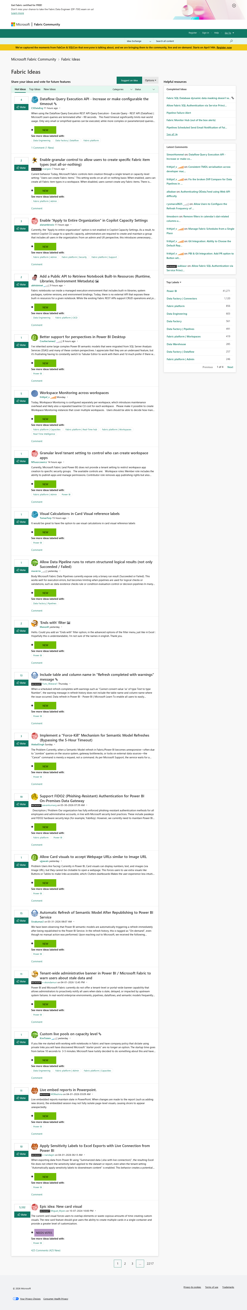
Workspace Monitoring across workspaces (74, 392)
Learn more (17, 13)
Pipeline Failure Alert (179, 112)
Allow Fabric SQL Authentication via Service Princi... (197, 105)
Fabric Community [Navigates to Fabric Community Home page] (47, 24)
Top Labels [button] (172, 282)
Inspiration (83, 24)
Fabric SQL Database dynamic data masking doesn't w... (199, 98)
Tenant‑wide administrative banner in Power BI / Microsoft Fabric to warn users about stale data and (95, 975)
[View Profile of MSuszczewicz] (39, 462)
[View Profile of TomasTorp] (45, 517)
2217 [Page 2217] (150, 1263)
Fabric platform (91, 140)
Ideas (97, 24)
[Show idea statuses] (144, 89)
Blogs (127, 24)
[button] (129, 80)
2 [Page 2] (125, 1263)
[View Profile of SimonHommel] (175, 154)
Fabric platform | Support (104, 257)
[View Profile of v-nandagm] (48, 1154)
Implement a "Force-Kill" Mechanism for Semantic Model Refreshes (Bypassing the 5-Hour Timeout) (94, 737)
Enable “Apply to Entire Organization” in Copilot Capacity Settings (94, 220)
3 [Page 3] (132, 1263)
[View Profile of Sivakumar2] (37, 921)
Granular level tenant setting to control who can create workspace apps (94, 455)
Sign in (205, 32)
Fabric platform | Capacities (47, 429)
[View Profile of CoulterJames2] (48, 341)
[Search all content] (194, 41)
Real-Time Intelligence (44, 433)
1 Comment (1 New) (42, 147)
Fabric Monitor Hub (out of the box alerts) (191, 120)
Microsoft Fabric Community (33, 59)
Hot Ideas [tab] (20, 89)
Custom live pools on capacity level (69, 1033)
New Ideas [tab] (50, 89)
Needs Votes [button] (44, 1232)
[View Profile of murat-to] (36, 570)
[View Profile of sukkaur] (182, 265)
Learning (141, 24)
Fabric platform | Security (74, 257)
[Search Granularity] (139, 41)
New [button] (45, 130)
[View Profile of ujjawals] (44, 861)
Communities (112, 24)
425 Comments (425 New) (46, 1250)
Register (193, 32)
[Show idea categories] (122, 89)
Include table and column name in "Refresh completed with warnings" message (97, 677)
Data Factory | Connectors (182, 298)
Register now (224, 47)
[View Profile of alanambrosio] (47, 224)
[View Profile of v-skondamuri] (49, 982)
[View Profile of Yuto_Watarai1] (50, 683)
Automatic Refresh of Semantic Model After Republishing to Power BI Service (96, 915)
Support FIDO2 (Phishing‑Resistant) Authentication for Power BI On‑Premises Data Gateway (92, 798)
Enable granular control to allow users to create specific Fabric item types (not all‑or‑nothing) (95, 162)
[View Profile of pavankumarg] (49, 805)
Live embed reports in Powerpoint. (68, 1089)
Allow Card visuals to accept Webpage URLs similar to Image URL (93, 856)
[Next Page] (157, 1261)
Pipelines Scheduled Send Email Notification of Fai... (197, 127)
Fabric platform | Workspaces (116, 429)
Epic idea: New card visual (61, 1206)
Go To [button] (228, 32)
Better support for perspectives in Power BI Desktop (83, 336)
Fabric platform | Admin (45, 201)
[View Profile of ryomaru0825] (174, 204)
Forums (68, 24)
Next (230, 367)
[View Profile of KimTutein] (45, 1038)
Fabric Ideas (70, 59)
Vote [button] (22, 107)
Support (155, 24)
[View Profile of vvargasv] (46, 168)
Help (216, 32)
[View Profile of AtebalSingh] (37, 744)
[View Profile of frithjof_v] (45, 397)
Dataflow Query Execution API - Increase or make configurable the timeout (94, 101)
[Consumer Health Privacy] (55, 1299)
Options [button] (149, 80)
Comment (36, 208)
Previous (208, 367)
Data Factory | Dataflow (67, 140)
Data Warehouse (176, 344)
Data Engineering (41, 140)
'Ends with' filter (53, 622)
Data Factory (174, 321)
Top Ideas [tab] (34, 89)
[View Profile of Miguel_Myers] (58, 1210)
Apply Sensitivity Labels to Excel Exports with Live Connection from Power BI (95, 1148)
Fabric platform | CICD (66, 317)
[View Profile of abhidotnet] (37, 285)
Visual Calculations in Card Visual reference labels (80, 513)
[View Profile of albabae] (171, 191)
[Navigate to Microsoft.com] (20, 24)
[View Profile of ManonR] (44, 626)
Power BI (37, 373)
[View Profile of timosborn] (173, 216)
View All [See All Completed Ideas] (172, 134)
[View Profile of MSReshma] (56, 1094)
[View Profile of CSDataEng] (37, 108)
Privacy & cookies (192, 1287)
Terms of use (211, 1287)
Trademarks (228, 1287)
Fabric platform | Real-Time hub (81, 429)
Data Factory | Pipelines (44, 603)
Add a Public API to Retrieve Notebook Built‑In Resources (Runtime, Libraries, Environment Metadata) (95, 278)
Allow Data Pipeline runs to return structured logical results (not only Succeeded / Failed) (96, 564)
